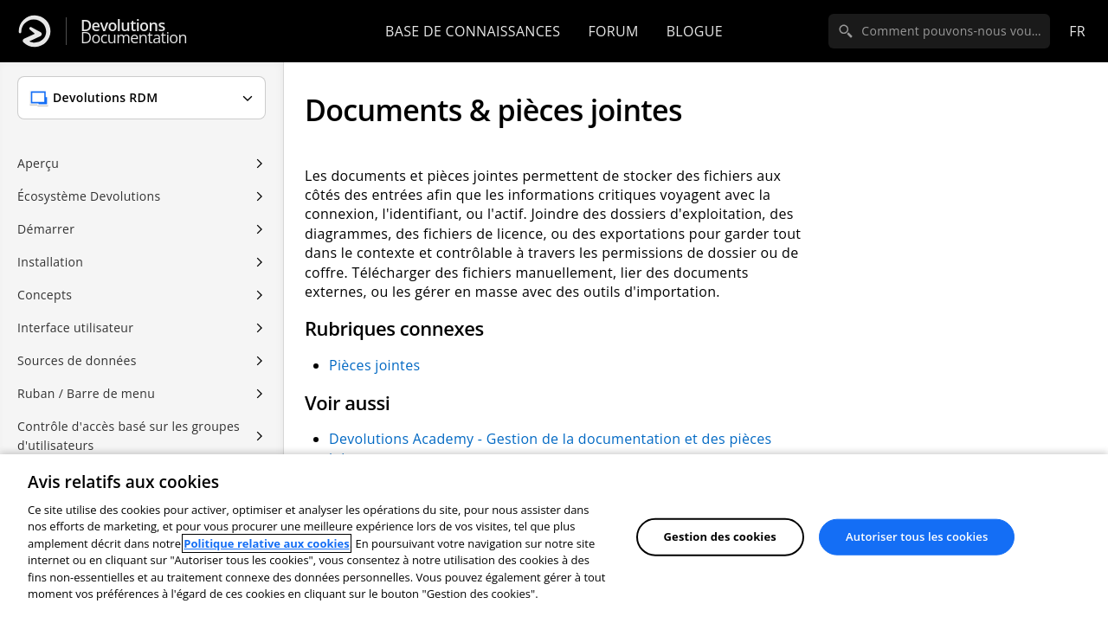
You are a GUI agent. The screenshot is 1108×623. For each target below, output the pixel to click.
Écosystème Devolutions (88, 196)
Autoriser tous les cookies (917, 536)
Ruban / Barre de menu (86, 393)
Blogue (695, 31)
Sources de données (77, 360)
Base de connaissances (472, 31)
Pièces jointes (374, 365)
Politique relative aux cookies (266, 543)
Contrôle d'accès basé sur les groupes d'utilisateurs (128, 435)
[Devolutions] (34, 31)
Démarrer (45, 229)
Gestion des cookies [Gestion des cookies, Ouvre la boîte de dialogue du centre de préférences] (720, 536)
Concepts (44, 294)
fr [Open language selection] (1077, 31)
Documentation (134, 31)
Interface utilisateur (75, 327)
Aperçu (38, 163)
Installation (50, 262)
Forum (613, 31)
